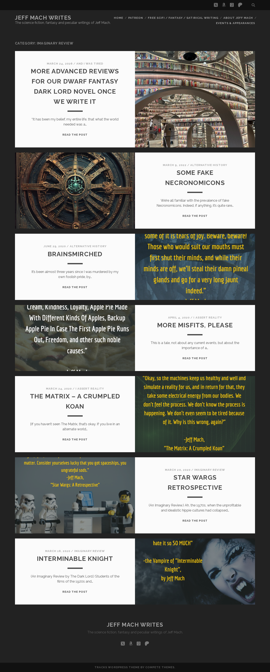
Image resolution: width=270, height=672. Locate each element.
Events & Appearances (235, 23)
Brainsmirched (75, 254)
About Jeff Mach (238, 17)
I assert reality (207, 317)
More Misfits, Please (195, 325)
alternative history (208, 165)
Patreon (135, 17)
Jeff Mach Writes (43, 18)
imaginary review (209, 469)
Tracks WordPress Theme (117, 667)
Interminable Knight (75, 558)
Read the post (75, 134)
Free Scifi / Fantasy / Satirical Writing (183, 17)
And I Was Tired (89, 63)
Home (118, 17)
